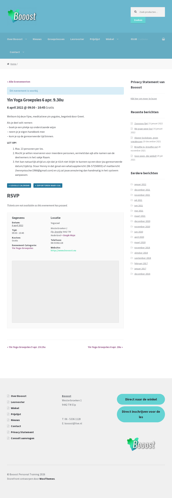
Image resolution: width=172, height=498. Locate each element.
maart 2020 (139, 242)
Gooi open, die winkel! (145, 155)
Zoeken (138, 20)
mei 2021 (138, 210)
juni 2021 (138, 205)
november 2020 (142, 226)
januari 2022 (140, 184)
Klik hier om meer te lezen (144, 98)
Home (13, 63)
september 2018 (142, 258)
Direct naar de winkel (141, 399)
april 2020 (139, 236)
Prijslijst (95, 39)
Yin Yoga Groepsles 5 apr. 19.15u (26, 347)
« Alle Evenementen (18, 81)
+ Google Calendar (19, 185)
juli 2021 (138, 200)
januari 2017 (140, 268)
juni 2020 (138, 231)
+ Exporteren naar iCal (48, 185)
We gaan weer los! (143, 128)
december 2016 (142, 273)
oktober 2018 (141, 252)
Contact (15, 52)
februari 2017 (141, 263)
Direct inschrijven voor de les (141, 414)
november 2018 (142, 247)
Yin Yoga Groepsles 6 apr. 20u (105, 347)
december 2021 (142, 189)
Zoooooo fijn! (141, 123)
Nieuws (37, 39)
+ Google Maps (68, 235)
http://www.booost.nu (63, 250)
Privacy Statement (22, 432)
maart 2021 (139, 215)
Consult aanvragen (22, 438)
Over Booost (15, 39)
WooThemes (47, 478)
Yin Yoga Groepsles (22, 248)
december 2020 (142, 221)
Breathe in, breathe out (146, 146)
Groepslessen (56, 39)
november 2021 (142, 194)
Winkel (110, 39)
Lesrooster (77, 39)
